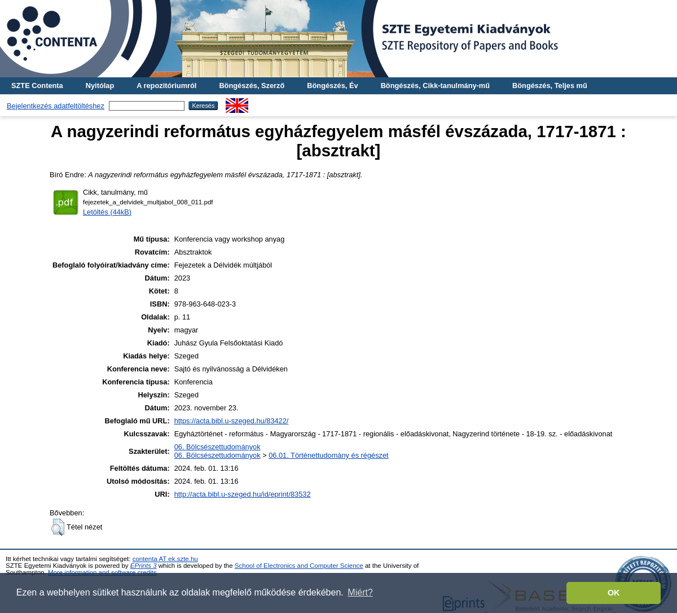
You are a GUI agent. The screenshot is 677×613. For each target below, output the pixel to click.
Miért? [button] (360, 592)
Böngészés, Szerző (251, 85)
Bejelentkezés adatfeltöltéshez (55, 106)
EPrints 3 (143, 565)
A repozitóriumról (166, 85)
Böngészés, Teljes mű (549, 85)
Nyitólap (100, 85)
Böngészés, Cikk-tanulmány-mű (435, 85)
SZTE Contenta (37, 85)
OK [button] (614, 592)
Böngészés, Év (332, 85)
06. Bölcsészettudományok (217, 447)
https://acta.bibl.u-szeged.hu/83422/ (231, 421)
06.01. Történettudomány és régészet (328, 455)
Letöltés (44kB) (107, 212)
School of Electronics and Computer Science (299, 565)
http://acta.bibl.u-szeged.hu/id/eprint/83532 (242, 494)
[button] (57, 527)
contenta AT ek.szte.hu (165, 558)
